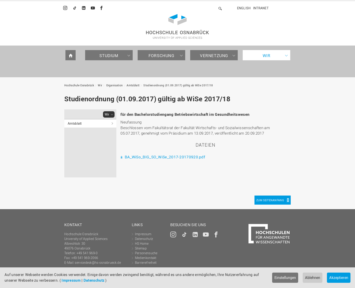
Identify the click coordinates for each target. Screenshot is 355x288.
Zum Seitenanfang (270, 200)
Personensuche (146, 253)
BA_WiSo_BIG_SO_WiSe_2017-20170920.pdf (164, 157)
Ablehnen (312, 277)
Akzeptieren (338, 277)
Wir (267, 55)
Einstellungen (285, 277)
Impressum (71, 280)
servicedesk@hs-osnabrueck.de (98, 262)
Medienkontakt (145, 258)
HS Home (142, 243)
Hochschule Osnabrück (79, 85)
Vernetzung (214, 55)
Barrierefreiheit (146, 262)
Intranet (261, 8)
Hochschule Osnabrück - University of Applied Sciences (177, 26)
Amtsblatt (133, 85)
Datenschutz (94, 280)
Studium (108, 55)
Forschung (161, 55)
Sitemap (141, 248)
